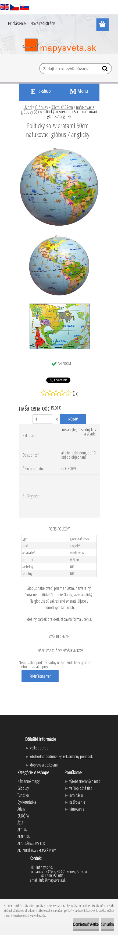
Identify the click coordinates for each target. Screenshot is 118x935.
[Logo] (59, 45)
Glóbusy (41, 107)
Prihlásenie (17, 23)
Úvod (28, 107)
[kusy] (42, 419)
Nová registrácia (43, 23)
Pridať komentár (40, 676)
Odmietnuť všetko (86, 924)
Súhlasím (107, 924)
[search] (105, 70)
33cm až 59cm (62, 107)
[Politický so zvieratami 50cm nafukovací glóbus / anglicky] (59, 149)
